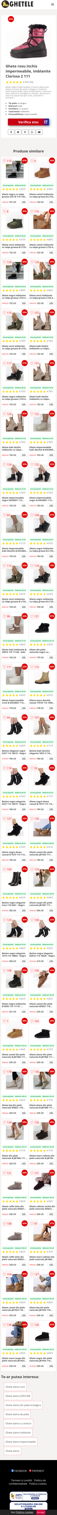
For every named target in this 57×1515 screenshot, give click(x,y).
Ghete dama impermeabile (20, 1441)
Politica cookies (38, 1483)
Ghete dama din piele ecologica (23, 1405)
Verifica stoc (33, 122)
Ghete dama (12, 1451)
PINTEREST (36, 1471)
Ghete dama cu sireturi (18, 1423)
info (24, 201)
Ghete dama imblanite (18, 1432)
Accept (41, 1512)
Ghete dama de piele (17, 1414)
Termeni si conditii (21, 1480)
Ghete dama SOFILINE (17, 1396)
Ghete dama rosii (15, 1386)
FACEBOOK (19, 1471)
